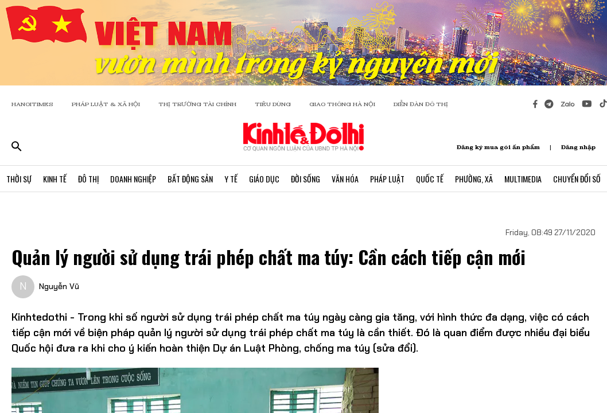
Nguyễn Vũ (59, 286)
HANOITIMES (32, 104)
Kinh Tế (55, 179)
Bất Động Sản (190, 179)
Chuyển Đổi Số (577, 179)
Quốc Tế (429, 179)
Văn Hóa (345, 179)
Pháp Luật (387, 179)
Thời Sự (19, 179)
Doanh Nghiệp (133, 179)
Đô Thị (88, 179)
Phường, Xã (474, 179)
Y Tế (231, 179)
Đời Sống (305, 179)
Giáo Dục (264, 179)
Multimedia (523, 179)
